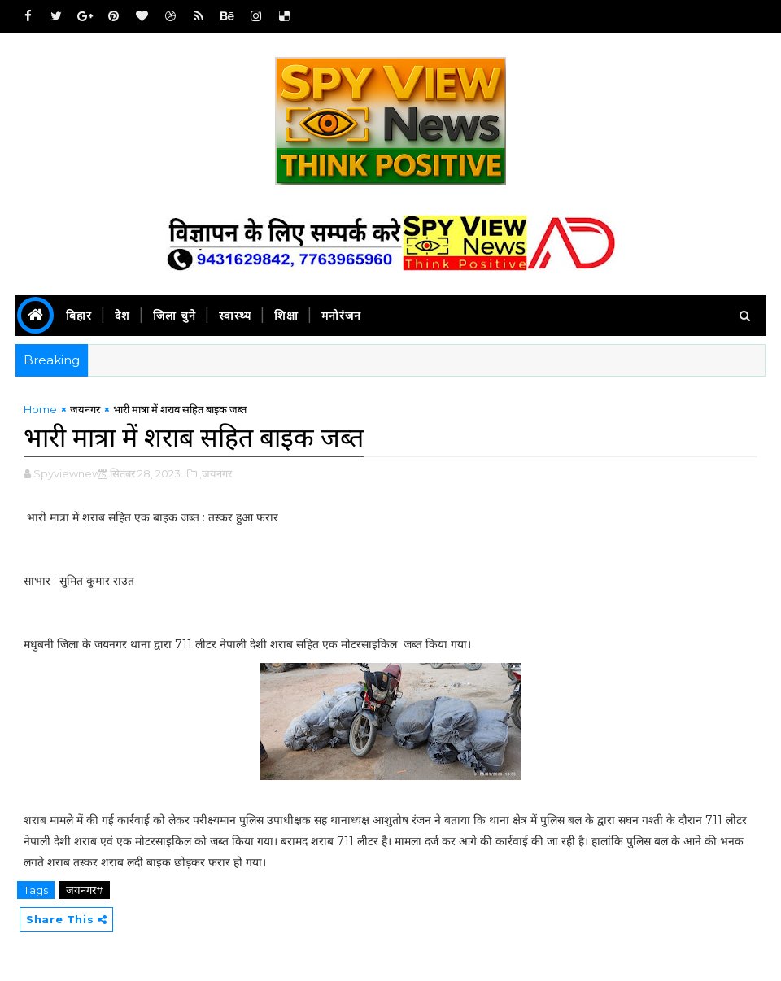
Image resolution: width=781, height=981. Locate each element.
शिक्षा (286, 315)
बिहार (79, 315)
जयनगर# (84, 889)
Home (40, 409)
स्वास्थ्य (235, 315)
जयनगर (85, 409)
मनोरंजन (341, 315)
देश (122, 315)
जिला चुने (174, 315)
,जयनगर (215, 473)
